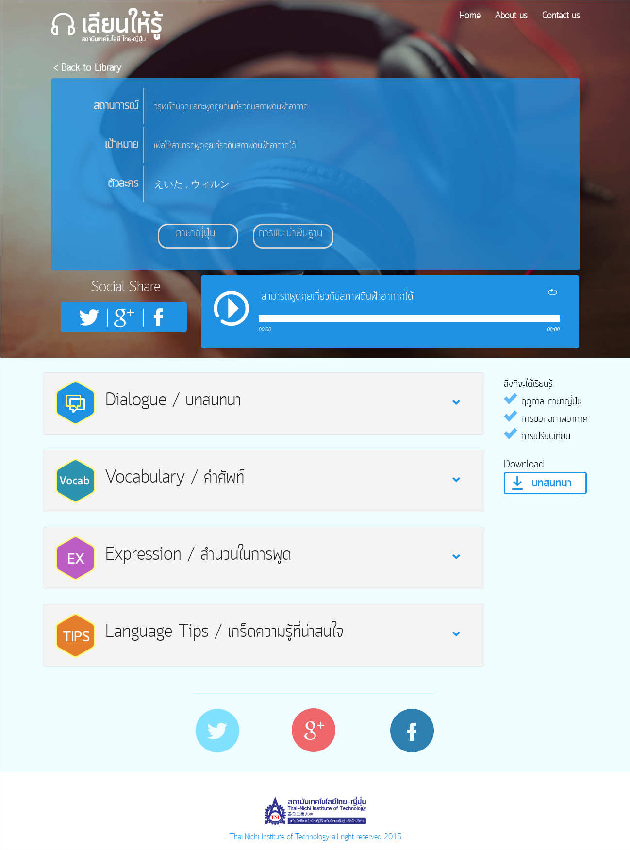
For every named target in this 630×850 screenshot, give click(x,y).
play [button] (231, 308)
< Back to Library (87, 68)
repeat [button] (553, 291)
